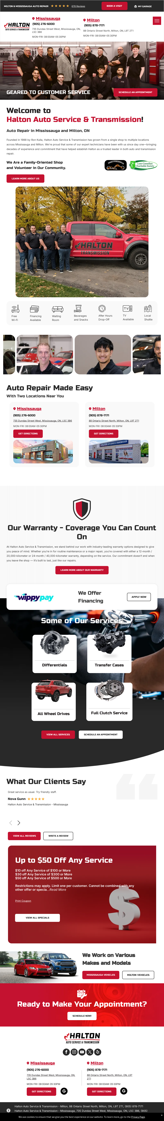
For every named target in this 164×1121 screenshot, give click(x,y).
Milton (93, 20)
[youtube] (82, 1052)
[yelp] (97, 1052)
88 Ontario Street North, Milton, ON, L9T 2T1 (114, 420)
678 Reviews (78, 6)
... (56, 890)
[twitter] (89, 1052)
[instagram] (74, 1052)
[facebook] (66, 1052)
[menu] (157, 21)
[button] (19, 822)
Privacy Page (138, 1116)
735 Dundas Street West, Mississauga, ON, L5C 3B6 (42, 420)
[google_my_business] (64, 1091)
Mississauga (48, 18)
